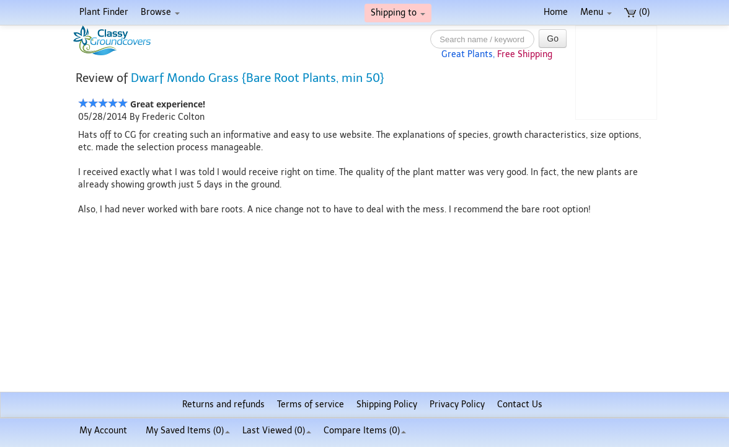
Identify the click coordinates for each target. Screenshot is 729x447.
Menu (596, 12)
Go (553, 38)
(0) (637, 12)
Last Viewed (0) (276, 430)
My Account (103, 430)
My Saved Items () (188, 430)
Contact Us (519, 404)
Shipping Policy (386, 404)
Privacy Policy (457, 404)
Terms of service (310, 404)
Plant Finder (103, 12)
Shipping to (398, 12)
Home (556, 12)
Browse (160, 12)
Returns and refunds (223, 404)
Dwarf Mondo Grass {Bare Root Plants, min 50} (257, 78)
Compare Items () (365, 430)
